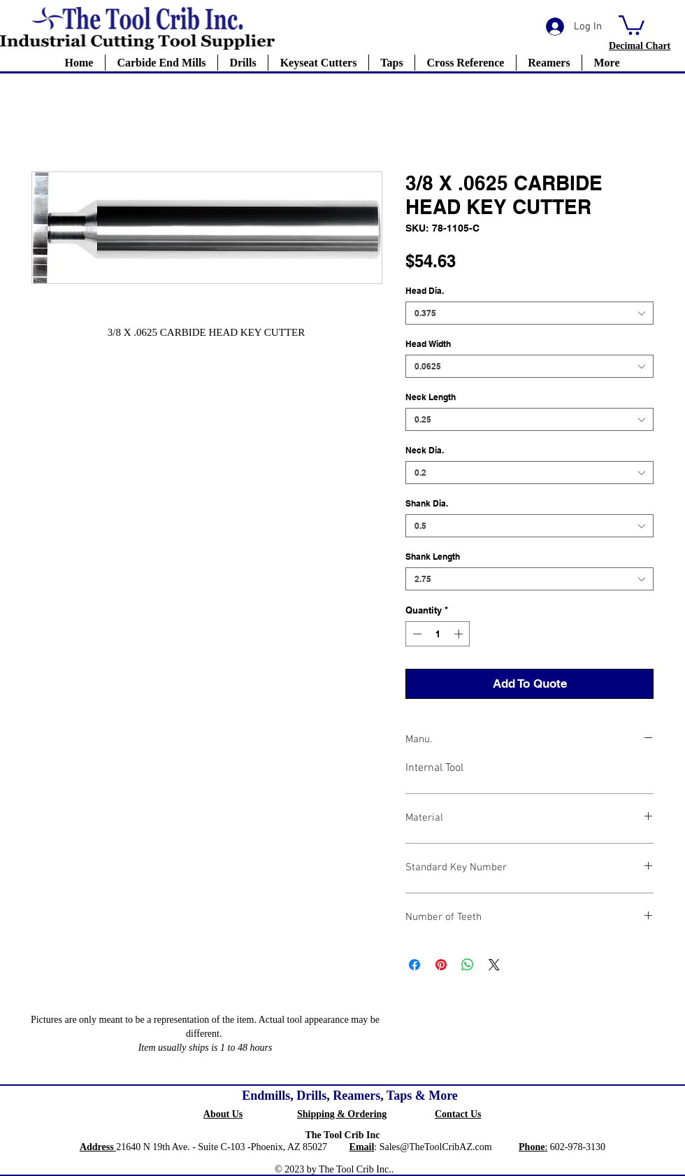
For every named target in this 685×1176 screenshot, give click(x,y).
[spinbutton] (438, 634)
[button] (631, 24)
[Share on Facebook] (414, 964)
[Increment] (460, 634)
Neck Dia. (424, 450)
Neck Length (430, 397)
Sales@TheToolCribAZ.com (436, 1147)
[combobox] (529, 313)
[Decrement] (416, 634)
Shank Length (432, 556)
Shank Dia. (426, 503)
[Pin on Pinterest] (441, 964)
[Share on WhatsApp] (467, 964)
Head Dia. (424, 290)
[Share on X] (494, 964)
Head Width (428, 344)
